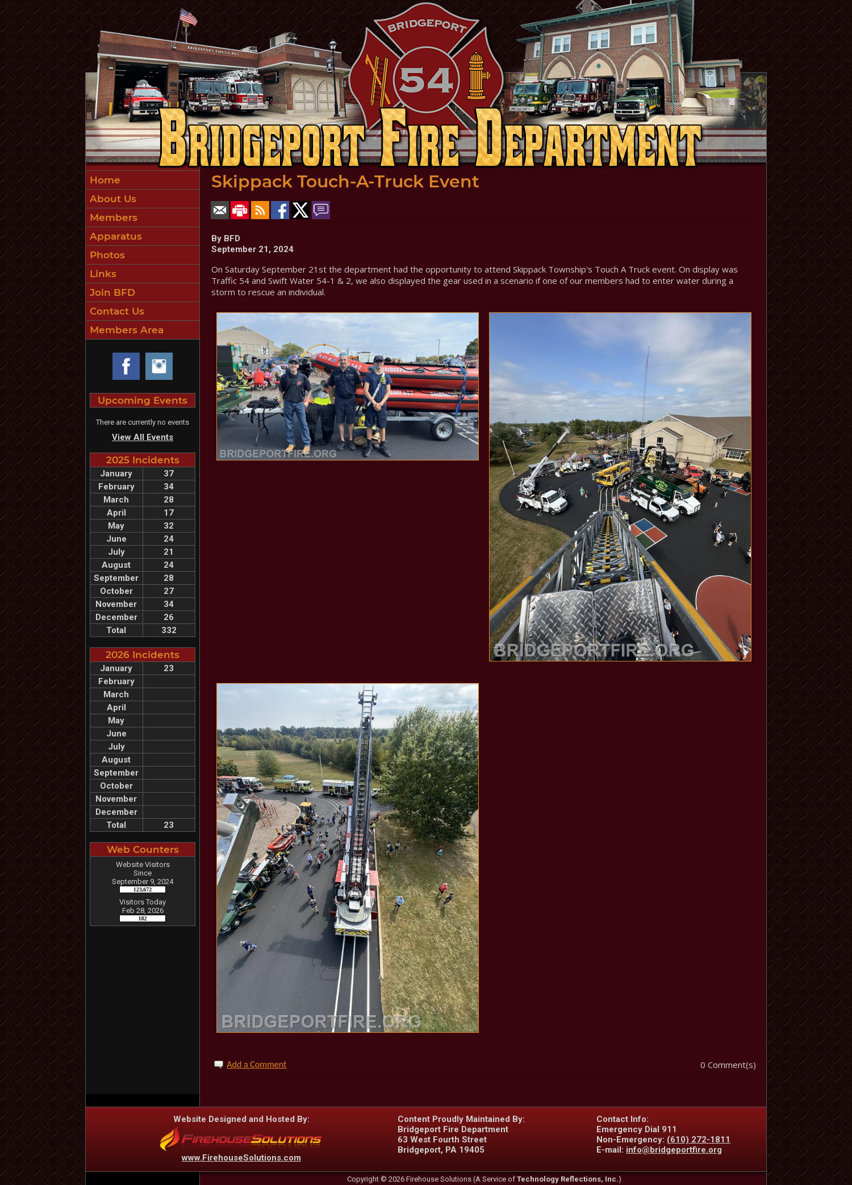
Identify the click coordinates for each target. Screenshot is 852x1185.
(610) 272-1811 (698, 1139)
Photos (106, 255)
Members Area (125, 330)
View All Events (142, 437)
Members (112, 217)
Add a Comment (256, 1064)
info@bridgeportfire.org (674, 1150)
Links (101, 273)
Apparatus (114, 236)
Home (103, 180)
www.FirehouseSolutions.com (241, 1158)
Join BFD (111, 292)
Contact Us (115, 311)
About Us (111, 198)
